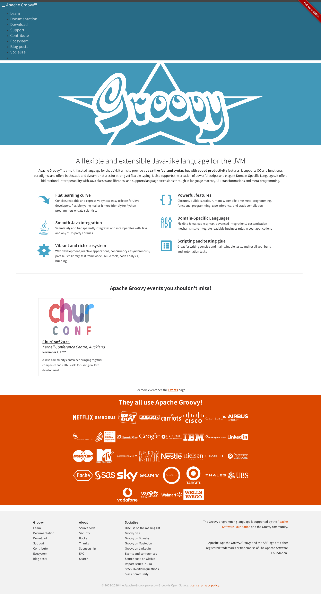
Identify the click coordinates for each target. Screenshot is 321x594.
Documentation (23, 18)
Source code (87, 528)
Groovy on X (132, 533)
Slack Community (136, 574)
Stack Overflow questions (142, 569)
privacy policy (210, 585)
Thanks (84, 543)
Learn (15, 13)
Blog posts (19, 46)
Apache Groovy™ (21, 4)
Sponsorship (87, 548)
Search (83, 559)
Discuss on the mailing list (142, 528)
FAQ (81, 553)
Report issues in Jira (138, 564)
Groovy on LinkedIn (138, 548)
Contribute (19, 35)
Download (19, 24)
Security (84, 533)
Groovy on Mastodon (138, 543)
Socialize (18, 51)
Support (17, 29)
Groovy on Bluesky (137, 538)
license (194, 585)
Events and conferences (141, 553)
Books (83, 538)
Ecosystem (19, 40)
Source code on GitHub (140, 559)
